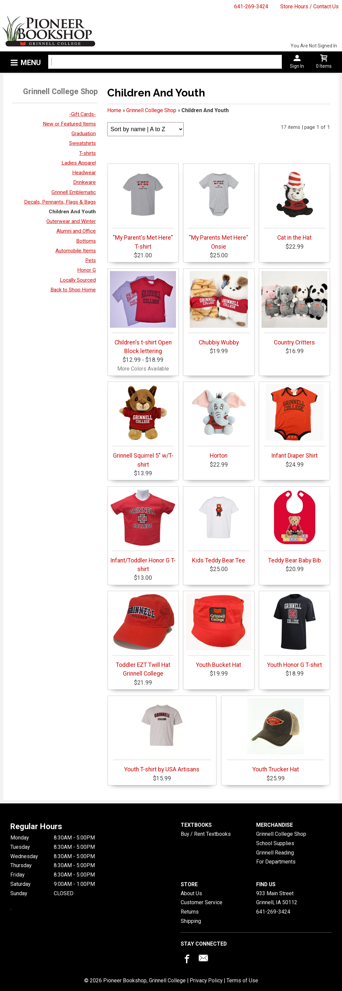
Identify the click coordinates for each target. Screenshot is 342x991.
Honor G (86, 270)
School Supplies (275, 843)
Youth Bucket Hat (218, 630)
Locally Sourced (78, 280)
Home (114, 110)
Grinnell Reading (275, 852)
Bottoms (86, 241)
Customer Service (201, 902)
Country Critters (295, 308)
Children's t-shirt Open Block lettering (143, 312)
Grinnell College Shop (151, 110)
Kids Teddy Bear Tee (219, 526)
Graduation (83, 134)
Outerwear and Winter (71, 221)
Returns (190, 912)
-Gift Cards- (82, 114)
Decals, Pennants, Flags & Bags (60, 202)
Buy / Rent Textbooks (206, 834)
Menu (31, 62)
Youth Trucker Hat (275, 735)
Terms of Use (242, 980)
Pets (90, 260)
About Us (191, 893)
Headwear (84, 173)
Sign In (297, 66)
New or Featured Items (69, 124)
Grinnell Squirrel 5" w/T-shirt (143, 426)
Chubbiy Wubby (219, 308)
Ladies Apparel (78, 163)
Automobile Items (75, 251)
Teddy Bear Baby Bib (295, 526)
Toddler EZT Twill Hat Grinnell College (143, 635)
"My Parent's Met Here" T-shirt (143, 208)
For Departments (276, 861)
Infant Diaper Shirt (295, 421)
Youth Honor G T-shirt (295, 630)
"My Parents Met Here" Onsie (219, 208)
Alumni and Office (76, 231)
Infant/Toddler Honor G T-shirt (143, 530)
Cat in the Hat (295, 203)
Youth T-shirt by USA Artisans (162, 735)
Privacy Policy (206, 980)
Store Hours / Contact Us (309, 6)
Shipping (191, 921)
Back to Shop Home (73, 290)
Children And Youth (72, 212)
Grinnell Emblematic (73, 192)
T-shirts (87, 153)
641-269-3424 (251, 6)
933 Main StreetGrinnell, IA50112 (276, 898)
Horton (219, 421)
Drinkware (84, 182)
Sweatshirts (82, 143)
